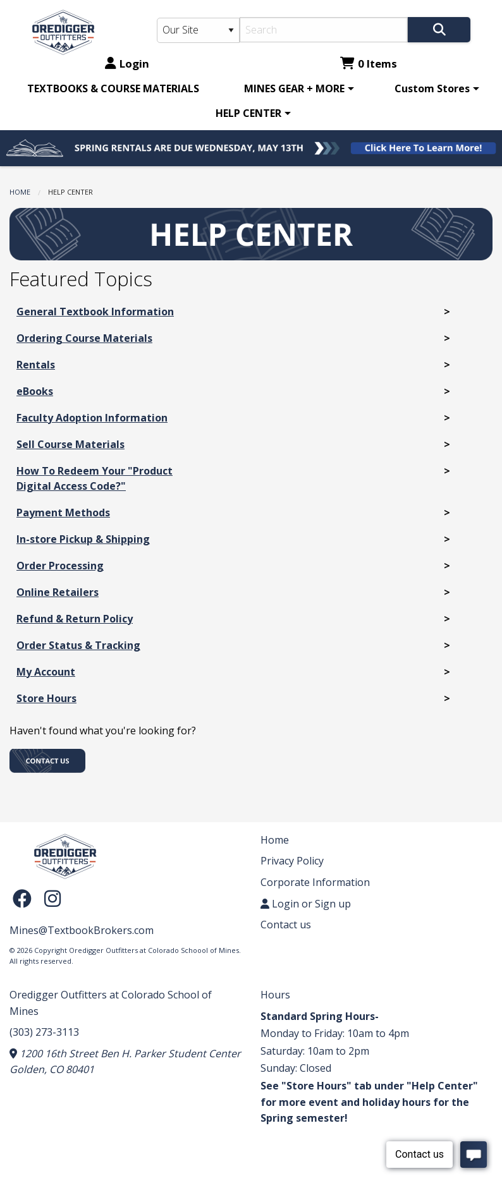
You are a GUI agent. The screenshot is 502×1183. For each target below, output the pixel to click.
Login (127, 63)
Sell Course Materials (70, 444)
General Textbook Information (95, 311)
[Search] (324, 29)
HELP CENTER (248, 113)
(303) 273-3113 (44, 1032)
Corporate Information (315, 882)
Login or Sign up (305, 904)
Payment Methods (63, 512)
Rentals (35, 365)
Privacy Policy (292, 861)
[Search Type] (198, 30)
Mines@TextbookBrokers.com (81, 930)
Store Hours (46, 698)
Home (19, 192)
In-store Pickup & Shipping (83, 539)
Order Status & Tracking (78, 645)
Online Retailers (57, 592)
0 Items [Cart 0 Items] (368, 63)
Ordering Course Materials (84, 338)
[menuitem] (113, 88)
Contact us (285, 924)
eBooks (34, 391)
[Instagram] (52, 898)
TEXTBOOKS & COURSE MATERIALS (113, 88)
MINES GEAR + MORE (294, 88)
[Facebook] (25, 898)
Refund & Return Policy (74, 619)
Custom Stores (432, 88)
